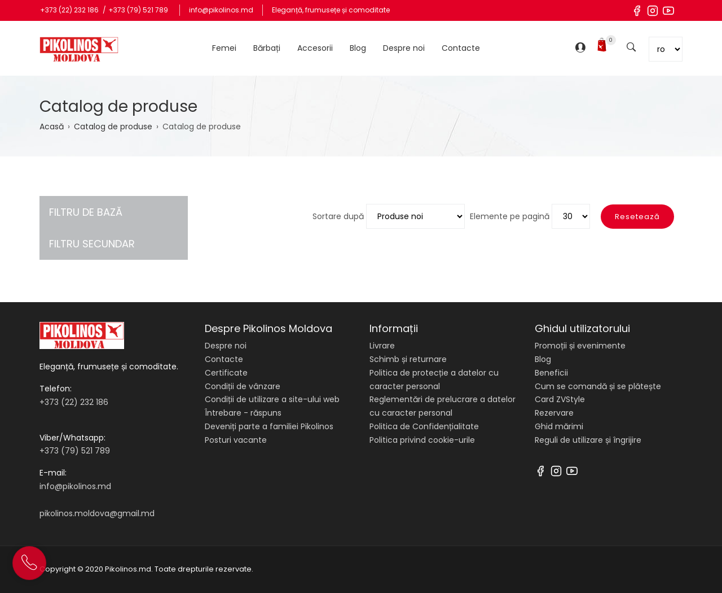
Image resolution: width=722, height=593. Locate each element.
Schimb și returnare (408, 359)
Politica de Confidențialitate (424, 426)
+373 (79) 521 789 (138, 10)
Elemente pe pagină (509, 216)
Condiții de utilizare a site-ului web (272, 399)
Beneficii (551, 372)
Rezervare (554, 412)
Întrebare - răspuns (243, 412)
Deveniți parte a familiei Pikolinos (269, 426)
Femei (224, 48)
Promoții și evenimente (580, 345)
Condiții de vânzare (242, 386)
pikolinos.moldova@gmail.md (97, 513)
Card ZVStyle (560, 399)
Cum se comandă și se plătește (598, 386)
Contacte (461, 48)
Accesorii (315, 48)
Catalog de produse (113, 126)
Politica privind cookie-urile (422, 440)
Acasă (51, 126)
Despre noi (404, 48)
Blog (358, 48)
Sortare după (338, 216)
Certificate (226, 372)
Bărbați (266, 48)
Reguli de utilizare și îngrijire (588, 440)
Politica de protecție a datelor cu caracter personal (434, 379)
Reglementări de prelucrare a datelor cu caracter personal (442, 406)
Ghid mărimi (559, 426)
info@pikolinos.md (221, 10)
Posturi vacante (236, 440)
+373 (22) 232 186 (70, 10)
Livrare (382, 345)
